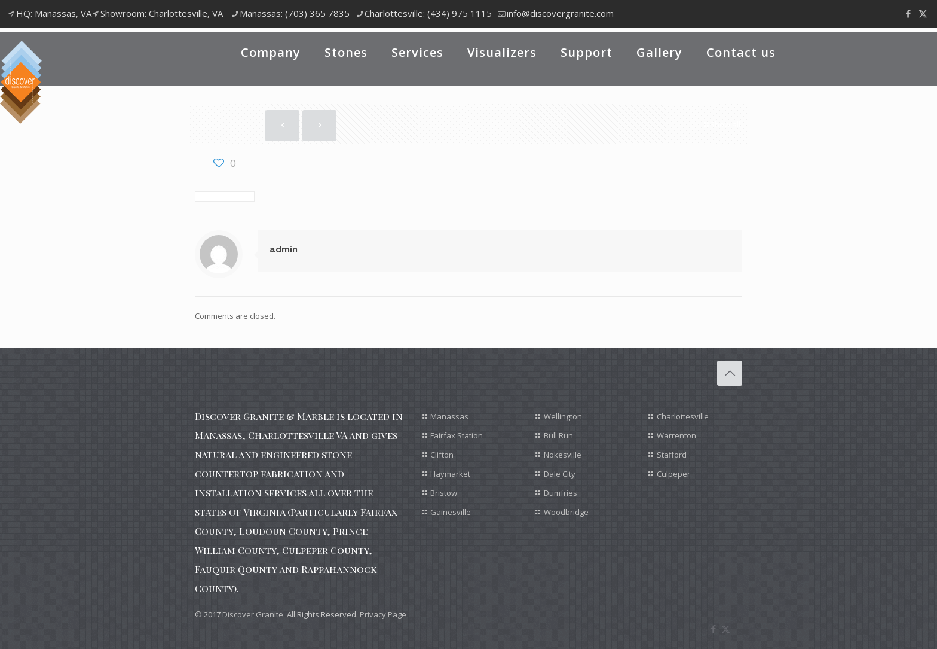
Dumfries (560, 492)
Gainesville (450, 512)
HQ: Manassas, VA (53, 13)
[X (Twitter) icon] (922, 13)
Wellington (563, 416)
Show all (721, 124)
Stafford (672, 454)
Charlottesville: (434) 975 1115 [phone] (428, 13)
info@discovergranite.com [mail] (560, 13)
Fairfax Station (456, 435)
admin (284, 249)
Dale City (559, 473)
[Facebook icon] (908, 13)
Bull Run (558, 435)
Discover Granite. (253, 614)
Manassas (449, 416)
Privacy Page (383, 614)
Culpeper (673, 473)
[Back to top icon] (729, 373)
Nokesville (562, 454)
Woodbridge (566, 512)
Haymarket (450, 473)
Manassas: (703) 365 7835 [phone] (295, 13)
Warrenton (676, 435)
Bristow (443, 492)
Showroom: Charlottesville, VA (161, 13)
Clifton (442, 454)
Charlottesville (683, 416)
